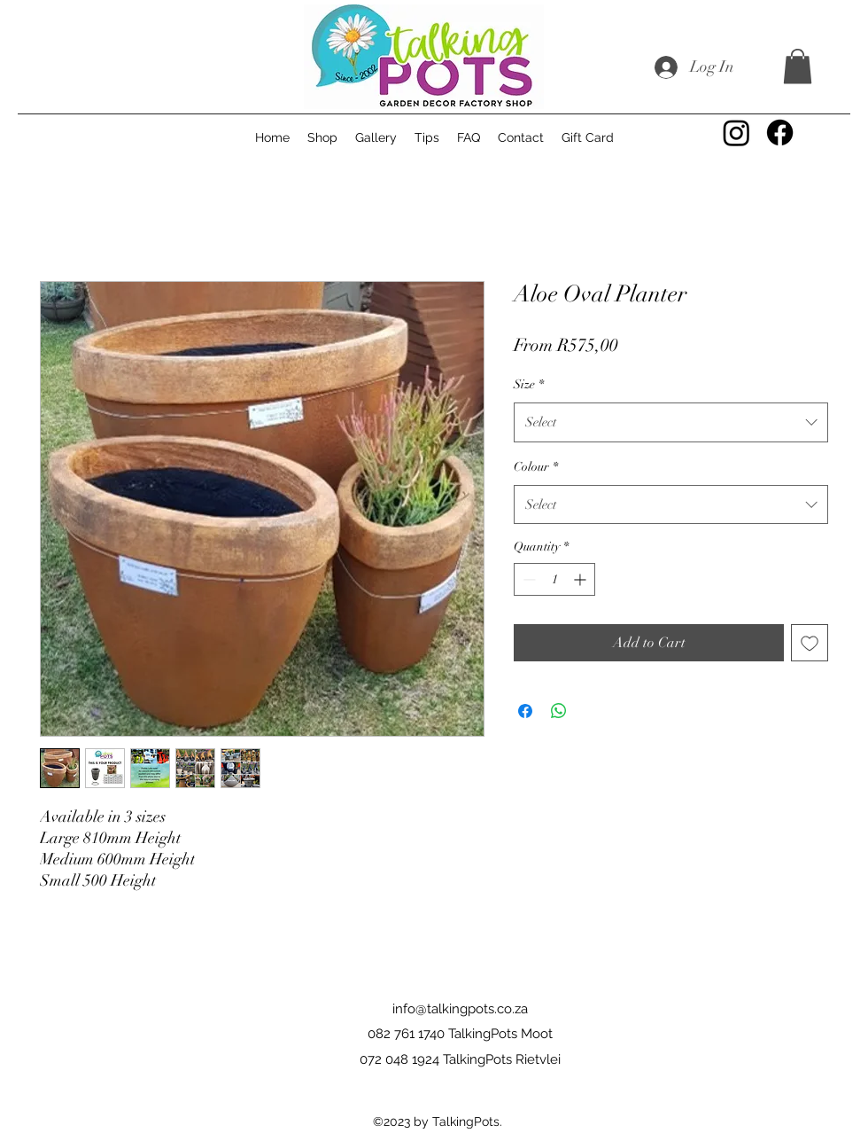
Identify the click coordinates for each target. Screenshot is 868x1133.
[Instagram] (736, 132)
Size (529, 384)
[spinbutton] (554, 579)
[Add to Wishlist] (809, 642)
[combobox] (671, 421)
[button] (797, 66)
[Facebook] (780, 132)
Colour (536, 466)
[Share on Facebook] (525, 711)
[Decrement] (527, 579)
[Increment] (581, 579)
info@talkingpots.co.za (460, 1009)
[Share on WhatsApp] (559, 711)
